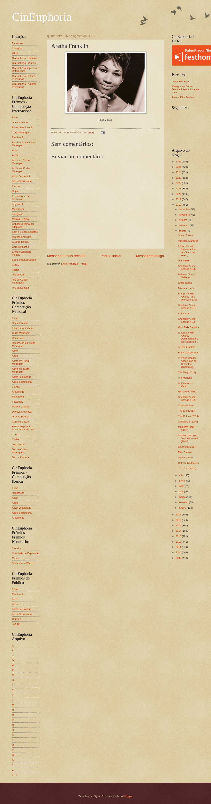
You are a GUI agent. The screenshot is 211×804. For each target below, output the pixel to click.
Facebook (17, 43)
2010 (179, 552)
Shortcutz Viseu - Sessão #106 (187, 320)
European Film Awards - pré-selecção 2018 (187, 296)
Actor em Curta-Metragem (21, 162)
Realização (18, 137)
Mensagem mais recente (66, 256)
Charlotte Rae (185, 405)
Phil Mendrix (185, 377)
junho (182, 480)
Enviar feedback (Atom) (74, 263)
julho (182, 475)
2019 (179, 199)
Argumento (18, 204)
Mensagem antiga (150, 256)
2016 (179, 520)
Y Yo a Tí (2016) (187, 468)
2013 (179, 536)
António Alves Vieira (185, 385)
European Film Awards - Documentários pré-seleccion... (188, 337)
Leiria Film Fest (180, 81)
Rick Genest (185, 452)
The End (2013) (186, 410)
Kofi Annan (184, 313)
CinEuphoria (42, 16)
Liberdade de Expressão (25, 553)
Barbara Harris (186, 288)
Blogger (127, 796)
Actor (15, 150)
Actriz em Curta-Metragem (21, 170)
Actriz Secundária (22, 181)
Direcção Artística (22, 236)
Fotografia (17, 214)
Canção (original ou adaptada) (23, 225)
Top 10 (16, 623)
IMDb (15, 53)
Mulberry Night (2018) (186, 428)
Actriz (15, 155)
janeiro (183, 507)
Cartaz (15, 264)
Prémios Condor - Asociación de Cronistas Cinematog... (188, 362)
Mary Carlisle (185, 457)
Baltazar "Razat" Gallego (187, 276)
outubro (183, 219)
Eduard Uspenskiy (188, 352)
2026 (179, 161)
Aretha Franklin (186, 347)
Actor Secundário (21, 176)
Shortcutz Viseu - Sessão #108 (187, 267)
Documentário (20, 122)
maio (182, 486)
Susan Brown (185, 235)
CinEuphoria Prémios (24, 63)
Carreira (16, 548)
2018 (179, 204)
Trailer (15, 269)
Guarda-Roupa (20, 241)
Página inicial (110, 256)
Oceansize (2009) (188, 421)
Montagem (18, 209)
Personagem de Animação (21, 198)
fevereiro (184, 502)
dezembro (185, 209)
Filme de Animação (23, 127)
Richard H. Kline (187, 391)
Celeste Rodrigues (188, 463)
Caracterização (20, 246)
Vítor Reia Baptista (188, 327)
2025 (179, 166)
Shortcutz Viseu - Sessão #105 (187, 398)
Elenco (16, 186)
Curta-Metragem (21, 132)
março (182, 497)
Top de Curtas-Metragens (20, 281)
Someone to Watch (22, 563)
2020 (179, 194)
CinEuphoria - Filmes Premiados (23, 77)
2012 (179, 541)
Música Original (20, 218)
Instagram (17, 48)
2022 (179, 183)
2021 (179, 188)
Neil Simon (184, 260)
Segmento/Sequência (24, 259)
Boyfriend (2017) (187, 446)
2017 (179, 514)
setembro (184, 225)
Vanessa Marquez (188, 240)
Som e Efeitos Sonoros (25, 231)
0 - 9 (14, 774)
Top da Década (20, 287)
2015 (179, 525)
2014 (179, 530)
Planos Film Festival (183, 97)
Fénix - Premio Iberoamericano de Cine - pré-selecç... (188, 251)
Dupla (15, 191)
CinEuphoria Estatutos (24, 58)
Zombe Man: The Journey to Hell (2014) (188, 438)
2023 (179, 177)
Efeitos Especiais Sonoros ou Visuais (23, 428)
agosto (183, 230)
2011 (179, 547)
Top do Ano (18, 274)
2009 (179, 557)
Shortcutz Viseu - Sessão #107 (187, 306)
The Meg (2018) (187, 372)
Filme (15, 117)
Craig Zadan (185, 282)
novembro (185, 214)
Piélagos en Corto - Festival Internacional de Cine (185, 89)
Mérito (15, 558)
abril (181, 491)
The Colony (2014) (188, 416)
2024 (179, 172)
